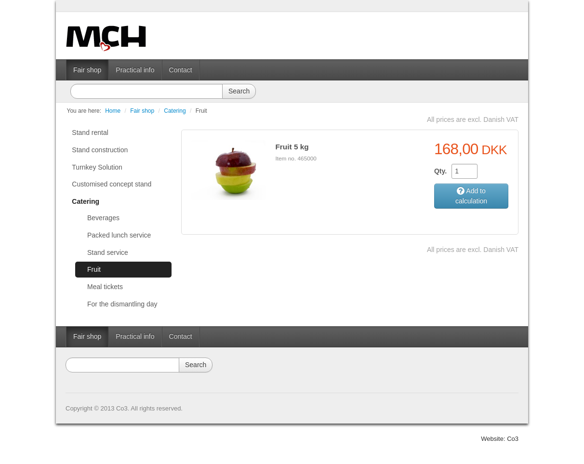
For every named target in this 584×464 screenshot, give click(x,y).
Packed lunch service (119, 235)
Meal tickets (105, 287)
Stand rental (90, 132)
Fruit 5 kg (291, 147)
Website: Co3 (499, 438)
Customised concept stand (111, 184)
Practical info (135, 70)
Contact (180, 70)
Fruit (201, 110)
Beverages (103, 218)
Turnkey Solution (97, 167)
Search (239, 91)
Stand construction (100, 150)
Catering (175, 110)
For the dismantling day (122, 304)
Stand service (107, 252)
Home (112, 110)
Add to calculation (471, 196)
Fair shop (87, 70)
